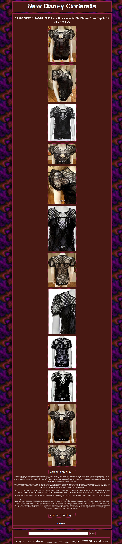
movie (105, 542)
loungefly (75, 541)
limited (86, 541)
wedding (49, 542)
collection (39, 541)
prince (67, 542)
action (29, 542)
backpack (20, 542)
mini (60, 542)
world (97, 541)
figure (55, 542)
